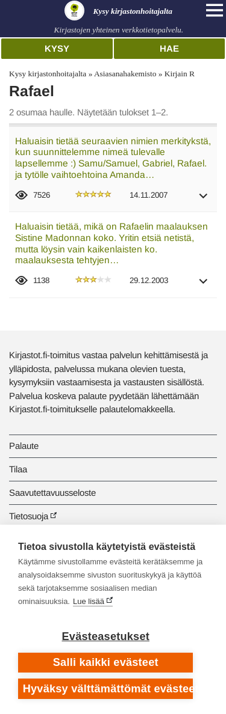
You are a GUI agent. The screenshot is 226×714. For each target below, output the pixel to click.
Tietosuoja (28, 516)
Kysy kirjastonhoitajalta (47, 73)
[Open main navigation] (214, 10)
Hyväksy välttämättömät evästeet (108, 689)
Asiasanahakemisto (125, 73)
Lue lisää (88, 601)
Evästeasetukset (105, 636)
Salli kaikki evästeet (106, 662)
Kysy (57, 48)
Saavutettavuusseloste (52, 492)
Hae (169, 48)
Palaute (24, 446)
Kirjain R (180, 73)
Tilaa (18, 469)
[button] (203, 199)
